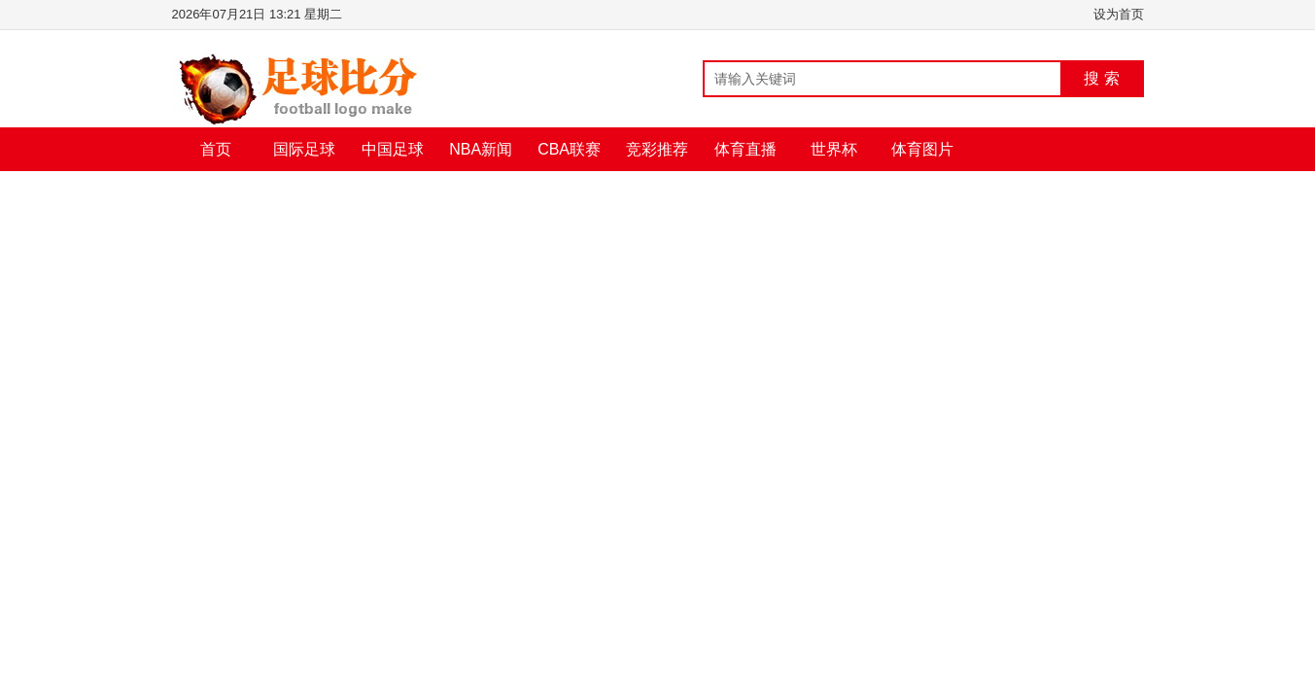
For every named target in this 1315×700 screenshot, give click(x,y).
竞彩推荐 (657, 149)
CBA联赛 (569, 149)
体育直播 (745, 149)
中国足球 (393, 149)
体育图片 (922, 149)
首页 (215, 149)
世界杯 (834, 149)
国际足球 (304, 149)
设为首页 (1118, 14)
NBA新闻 (480, 149)
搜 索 (1101, 78)
